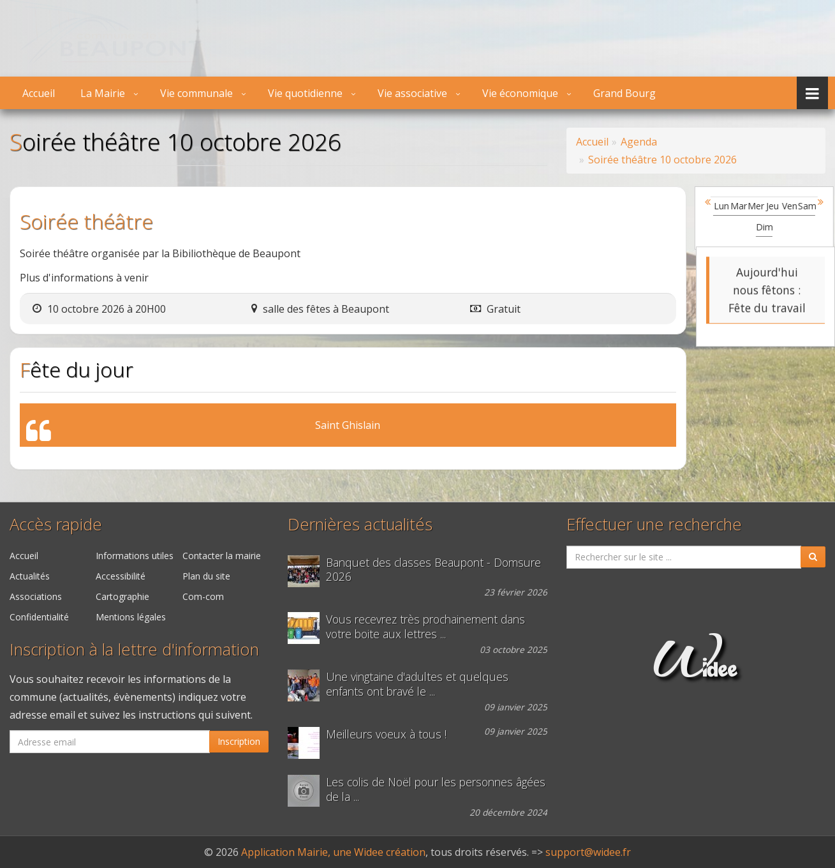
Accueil (38, 93)
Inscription (239, 741)
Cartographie (122, 596)
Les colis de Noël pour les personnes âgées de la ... (435, 789)
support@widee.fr (588, 852)
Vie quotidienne (305, 93)
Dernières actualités (360, 524)
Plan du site (206, 576)
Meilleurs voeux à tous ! (386, 734)
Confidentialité (39, 617)
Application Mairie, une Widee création (333, 852)
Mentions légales (131, 617)
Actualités (30, 576)
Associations (36, 596)
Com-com (203, 596)
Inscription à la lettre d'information (134, 649)
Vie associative (412, 93)
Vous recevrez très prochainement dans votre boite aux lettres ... (425, 626)
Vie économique (520, 93)
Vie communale (196, 93)
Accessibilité (120, 576)
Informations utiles (135, 556)
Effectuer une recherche (654, 524)
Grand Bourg (624, 93)
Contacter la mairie (221, 556)
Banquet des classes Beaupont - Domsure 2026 (433, 570)
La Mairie (102, 93)
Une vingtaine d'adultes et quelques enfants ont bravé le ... (417, 684)
